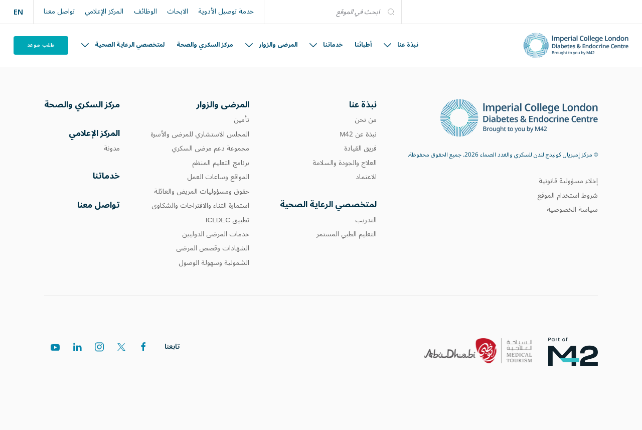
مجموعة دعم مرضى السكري (210, 148)
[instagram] (99, 348)
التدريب (366, 220)
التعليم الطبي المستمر (346, 234)
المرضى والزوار (271, 45)
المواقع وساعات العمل (218, 177)
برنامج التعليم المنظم (220, 163)
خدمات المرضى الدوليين (215, 234)
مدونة (112, 148)
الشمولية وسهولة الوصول (214, 263)
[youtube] (55, 348)
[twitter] (121, 347)
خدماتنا (326, 45)
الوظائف (145, 12)
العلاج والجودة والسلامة (344, 163)
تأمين (241, 120)
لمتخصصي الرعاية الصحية (123, 45)
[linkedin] (77, 348)
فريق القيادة (360, 148)
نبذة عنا (401, 45)
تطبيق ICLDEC (227, 220)
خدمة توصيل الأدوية (226, 12)
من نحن (366, 120)
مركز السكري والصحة (205, 45)
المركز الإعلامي (104, 12)
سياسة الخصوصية (572, 210)
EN (18, 12)
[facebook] (143, 347)
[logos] (581, 351)
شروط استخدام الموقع (567, 196)
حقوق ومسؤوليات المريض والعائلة (201, 192)
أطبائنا (363, 45)
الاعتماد (366, 177)
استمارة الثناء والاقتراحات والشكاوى (200, 206)
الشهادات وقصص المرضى (212, 248)
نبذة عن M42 (358, 134)
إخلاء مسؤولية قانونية (568, 181)
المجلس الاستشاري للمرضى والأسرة (199, 134)
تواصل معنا (59, 12)
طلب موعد (41, 45)
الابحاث (177, 12)
